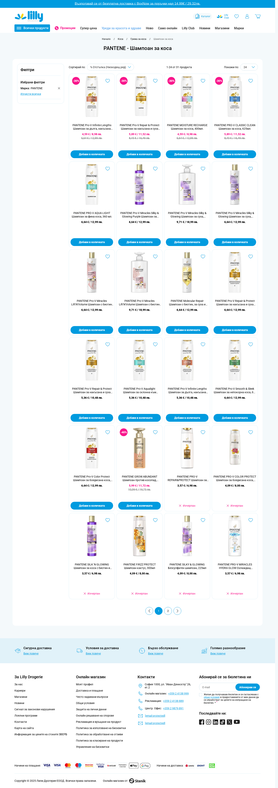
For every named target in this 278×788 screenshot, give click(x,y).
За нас (18, 684)
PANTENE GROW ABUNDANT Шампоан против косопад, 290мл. (139, 478)
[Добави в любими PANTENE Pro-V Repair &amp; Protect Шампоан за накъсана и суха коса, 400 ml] (251, 256)
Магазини (222, 28)
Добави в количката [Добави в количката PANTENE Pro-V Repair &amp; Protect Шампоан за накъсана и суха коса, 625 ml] (139, 154)
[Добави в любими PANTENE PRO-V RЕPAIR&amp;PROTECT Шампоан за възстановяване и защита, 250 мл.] (203, 432)
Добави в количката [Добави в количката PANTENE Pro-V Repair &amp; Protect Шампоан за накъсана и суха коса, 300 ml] (92, 417)
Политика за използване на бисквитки (101, 728)
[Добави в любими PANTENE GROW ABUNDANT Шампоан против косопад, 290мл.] (155, 432)
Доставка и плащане (89, 690)
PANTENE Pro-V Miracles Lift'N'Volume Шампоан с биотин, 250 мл (92, 302)
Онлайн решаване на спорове (95, 715)
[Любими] (237, 16)
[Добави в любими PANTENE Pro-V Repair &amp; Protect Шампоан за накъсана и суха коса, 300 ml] (108, 344)
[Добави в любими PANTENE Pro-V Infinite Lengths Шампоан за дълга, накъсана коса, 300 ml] (203, 344)
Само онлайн (167, 28)
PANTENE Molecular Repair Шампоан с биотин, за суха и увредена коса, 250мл (187, 302)
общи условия (212, 697)
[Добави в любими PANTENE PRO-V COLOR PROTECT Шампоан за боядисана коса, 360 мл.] (251, 432)
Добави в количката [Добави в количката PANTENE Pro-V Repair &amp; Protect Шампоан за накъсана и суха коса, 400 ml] (235, 330)
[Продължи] (177, 611)
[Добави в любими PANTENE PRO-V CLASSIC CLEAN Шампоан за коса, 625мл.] (251, 81)
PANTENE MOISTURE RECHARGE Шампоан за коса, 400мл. (187, 127)
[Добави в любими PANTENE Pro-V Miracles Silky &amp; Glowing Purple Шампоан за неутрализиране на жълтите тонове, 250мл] (155, 169)
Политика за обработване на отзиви (99, 734)
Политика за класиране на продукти (99, 740)
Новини (204, 28)
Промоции (67, 28)
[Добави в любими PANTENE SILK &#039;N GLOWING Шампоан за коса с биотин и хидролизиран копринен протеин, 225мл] (108, 520)
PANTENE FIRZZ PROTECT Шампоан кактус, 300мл (139, 566)
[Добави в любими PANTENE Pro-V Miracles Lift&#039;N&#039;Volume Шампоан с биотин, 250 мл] (108, 256)
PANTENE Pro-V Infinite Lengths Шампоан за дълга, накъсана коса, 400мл (91, 127)
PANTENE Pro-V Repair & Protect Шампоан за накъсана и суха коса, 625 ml (139, 127)
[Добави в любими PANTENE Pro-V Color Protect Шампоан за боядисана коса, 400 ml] (108, 432)
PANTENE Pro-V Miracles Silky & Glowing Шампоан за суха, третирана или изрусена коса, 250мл (235, 214)
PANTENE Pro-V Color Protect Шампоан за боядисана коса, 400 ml (92, 478)
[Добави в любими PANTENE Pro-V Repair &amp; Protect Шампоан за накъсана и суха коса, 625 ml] (155, 81)
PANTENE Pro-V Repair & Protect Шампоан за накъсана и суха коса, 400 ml (235, 302)
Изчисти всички (31, 93)
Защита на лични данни (91, 709)
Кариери (19, 690)
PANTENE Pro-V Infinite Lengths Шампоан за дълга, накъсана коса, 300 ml (187, 390)
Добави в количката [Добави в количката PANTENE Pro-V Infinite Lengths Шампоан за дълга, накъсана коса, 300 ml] (187, 417)
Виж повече (30, 653)
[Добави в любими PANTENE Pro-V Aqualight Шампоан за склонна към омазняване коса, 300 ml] (155, 344)
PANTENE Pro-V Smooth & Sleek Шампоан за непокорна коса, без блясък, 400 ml (235, 390)
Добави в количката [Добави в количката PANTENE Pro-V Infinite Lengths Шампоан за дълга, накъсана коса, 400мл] (92, 154)
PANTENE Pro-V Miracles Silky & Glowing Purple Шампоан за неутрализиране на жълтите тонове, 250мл (139, 214)
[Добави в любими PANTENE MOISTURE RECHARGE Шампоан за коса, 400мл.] (203, 81)
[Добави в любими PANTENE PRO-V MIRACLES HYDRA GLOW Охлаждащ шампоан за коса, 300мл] (251, 520)
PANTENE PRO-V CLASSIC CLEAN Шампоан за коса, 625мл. (234, 127)
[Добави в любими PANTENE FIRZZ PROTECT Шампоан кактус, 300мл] (155, 520)
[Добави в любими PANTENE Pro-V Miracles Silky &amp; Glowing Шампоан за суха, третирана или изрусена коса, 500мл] (203, 169)
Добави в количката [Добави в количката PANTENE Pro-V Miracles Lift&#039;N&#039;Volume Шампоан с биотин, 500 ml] (139, 330)
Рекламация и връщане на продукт (99, 721)
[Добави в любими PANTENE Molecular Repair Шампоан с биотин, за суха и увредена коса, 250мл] (203, 256)
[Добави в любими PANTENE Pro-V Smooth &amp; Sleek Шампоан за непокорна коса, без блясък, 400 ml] (251, 344)
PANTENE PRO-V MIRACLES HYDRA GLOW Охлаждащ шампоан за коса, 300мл (235, 566)
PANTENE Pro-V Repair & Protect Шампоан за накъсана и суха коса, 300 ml (92, 390)
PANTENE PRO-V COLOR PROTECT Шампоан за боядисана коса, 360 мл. (235, 478)
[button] (41, 72)
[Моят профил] (247, 16)
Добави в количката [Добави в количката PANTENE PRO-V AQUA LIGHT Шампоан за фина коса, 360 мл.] (92, 242)
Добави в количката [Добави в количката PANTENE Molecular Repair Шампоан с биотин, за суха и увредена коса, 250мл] (187, 330)
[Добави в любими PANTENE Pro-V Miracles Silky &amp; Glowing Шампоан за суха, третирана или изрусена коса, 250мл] (251, 169)
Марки (239, 28)
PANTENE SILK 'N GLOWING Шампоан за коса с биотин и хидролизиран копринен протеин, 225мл (92, 566)
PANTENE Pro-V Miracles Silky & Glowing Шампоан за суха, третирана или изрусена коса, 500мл (187, 214)
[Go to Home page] (28, 16)
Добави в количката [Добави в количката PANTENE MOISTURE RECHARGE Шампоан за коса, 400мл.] (187, 154)
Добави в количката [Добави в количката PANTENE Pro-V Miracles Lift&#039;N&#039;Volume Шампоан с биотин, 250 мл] (92, 330)
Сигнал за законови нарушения (34, 709)
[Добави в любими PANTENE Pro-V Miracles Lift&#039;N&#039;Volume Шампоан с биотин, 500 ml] (155, 256)
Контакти (20, 721)
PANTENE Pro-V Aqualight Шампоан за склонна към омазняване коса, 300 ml (139, 390)
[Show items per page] (249, 67)
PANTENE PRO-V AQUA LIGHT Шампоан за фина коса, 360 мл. (92, 214)
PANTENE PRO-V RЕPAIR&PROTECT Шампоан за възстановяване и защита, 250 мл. (187, 478)
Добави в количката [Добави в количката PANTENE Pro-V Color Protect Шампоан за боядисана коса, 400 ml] (92, 505)
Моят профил (84, 684)
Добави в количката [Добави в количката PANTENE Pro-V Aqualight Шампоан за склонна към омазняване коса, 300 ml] (139, 417)
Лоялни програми (25, 715)
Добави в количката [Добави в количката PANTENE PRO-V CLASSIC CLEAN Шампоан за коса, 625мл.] (235, 154)
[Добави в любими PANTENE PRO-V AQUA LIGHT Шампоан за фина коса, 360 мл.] (108, 169)
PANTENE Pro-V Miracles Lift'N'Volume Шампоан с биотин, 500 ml (139, 302)
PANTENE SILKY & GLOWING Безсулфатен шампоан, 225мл (187, 566)
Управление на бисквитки (92, 746)
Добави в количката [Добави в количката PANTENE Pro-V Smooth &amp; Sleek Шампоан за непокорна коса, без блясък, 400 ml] (235, 417)
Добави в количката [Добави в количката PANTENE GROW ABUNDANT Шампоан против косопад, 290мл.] (139, 505)
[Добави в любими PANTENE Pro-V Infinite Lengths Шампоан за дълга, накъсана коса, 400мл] (108, 81)
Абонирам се (247, 687)
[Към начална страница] (106, 39)
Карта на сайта (24, 728)
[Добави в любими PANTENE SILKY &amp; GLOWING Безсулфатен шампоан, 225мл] (203, 520)
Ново (149, 28)
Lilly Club (188, 28)
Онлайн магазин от (124, 780)
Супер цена (88, 28)
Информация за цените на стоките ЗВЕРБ (40, 734)
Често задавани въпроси (92, 696)
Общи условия (85, 703)
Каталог (202, 16)
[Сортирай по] (110, 67)
